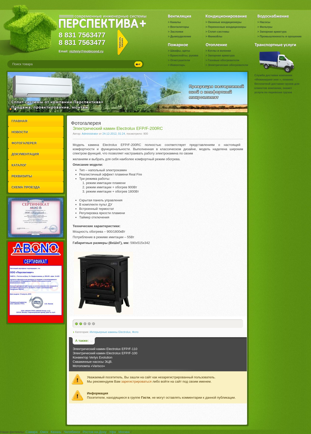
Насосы (265, 22)
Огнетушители (180, 60)
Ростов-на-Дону (95, 432)
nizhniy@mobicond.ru (86, 51)
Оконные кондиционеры (224, 22)
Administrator (90, 133)
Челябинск (72, 432)
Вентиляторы (179, 26)
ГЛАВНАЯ (19, 121)
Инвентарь (177, 64)
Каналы (175, 22)
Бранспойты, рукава (184, 55)
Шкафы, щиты (180, 50)
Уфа (112, 432)
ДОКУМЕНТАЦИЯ (25, 154)
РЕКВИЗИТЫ (22, 176)
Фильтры (266, 26)
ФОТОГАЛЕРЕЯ (24, 143)
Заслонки (176, 31)
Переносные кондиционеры (227, 26)
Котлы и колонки (219, 50)
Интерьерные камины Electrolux (110, 331)
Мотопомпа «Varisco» (89, 366)
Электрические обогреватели (228, 64)
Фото (135, 331)
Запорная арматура (273, 31)
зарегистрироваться (136, 381)
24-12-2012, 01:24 (113, 133)
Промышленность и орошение (280, 36)
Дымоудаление (180, 36)
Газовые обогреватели (223, 60)
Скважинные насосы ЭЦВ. (93, 362)
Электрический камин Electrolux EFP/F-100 (105, 353)
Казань (56, 432)
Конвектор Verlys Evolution (92, 357)
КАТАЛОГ (19, 165)
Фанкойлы (215, 36)
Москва (124, 432)
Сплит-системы (218, 31)
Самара (31, 432)
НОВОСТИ (20, 132)
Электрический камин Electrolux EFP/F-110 (105, 349)
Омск (44, 432)
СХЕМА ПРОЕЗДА (26, 187)
